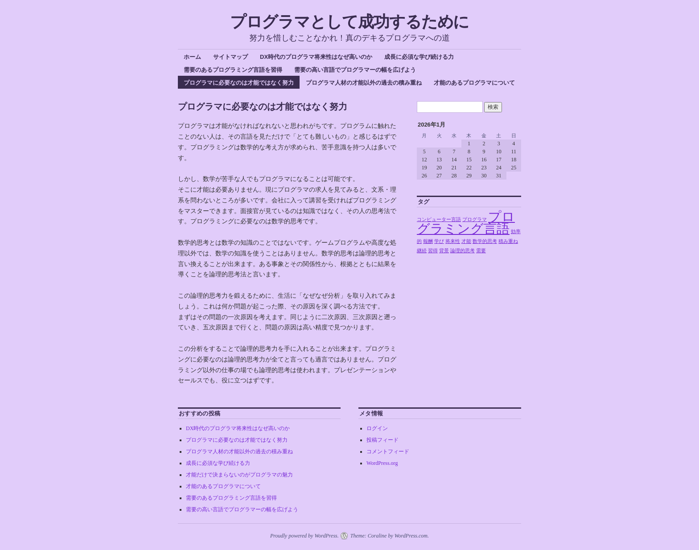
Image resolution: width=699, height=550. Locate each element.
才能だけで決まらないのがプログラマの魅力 (239, 475)
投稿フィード (382, 440)
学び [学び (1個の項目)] (439, 241)
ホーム (192, 56)
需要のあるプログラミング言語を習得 (233, 69)
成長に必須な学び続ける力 (419, 56)
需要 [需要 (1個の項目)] (481, 250)
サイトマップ (230, 56)
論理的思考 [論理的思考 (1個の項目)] (462, 250)
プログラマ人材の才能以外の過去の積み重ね (364, 82)
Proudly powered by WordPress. (304, 536)
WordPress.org (382, 463)
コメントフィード (387, 451)
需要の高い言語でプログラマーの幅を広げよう (355, 69)
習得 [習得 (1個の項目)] (433, 250)
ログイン (377, 428)
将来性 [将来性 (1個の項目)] (452, 241)
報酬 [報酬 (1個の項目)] (428, 241)
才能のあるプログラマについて (474, 82)
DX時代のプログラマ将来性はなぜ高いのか (316, 56)
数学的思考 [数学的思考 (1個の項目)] (485, 241)
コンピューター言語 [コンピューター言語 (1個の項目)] (439, 219)
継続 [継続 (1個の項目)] (422, 250)
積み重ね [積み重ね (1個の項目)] (508, 241)
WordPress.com (411, 536)
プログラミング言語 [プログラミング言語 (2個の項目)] (466, 222)
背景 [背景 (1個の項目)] (444, 250)
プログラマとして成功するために (349, 21)
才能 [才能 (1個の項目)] (466, 241)
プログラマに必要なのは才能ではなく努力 (239, 82)
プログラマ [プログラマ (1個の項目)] (474, 219)
